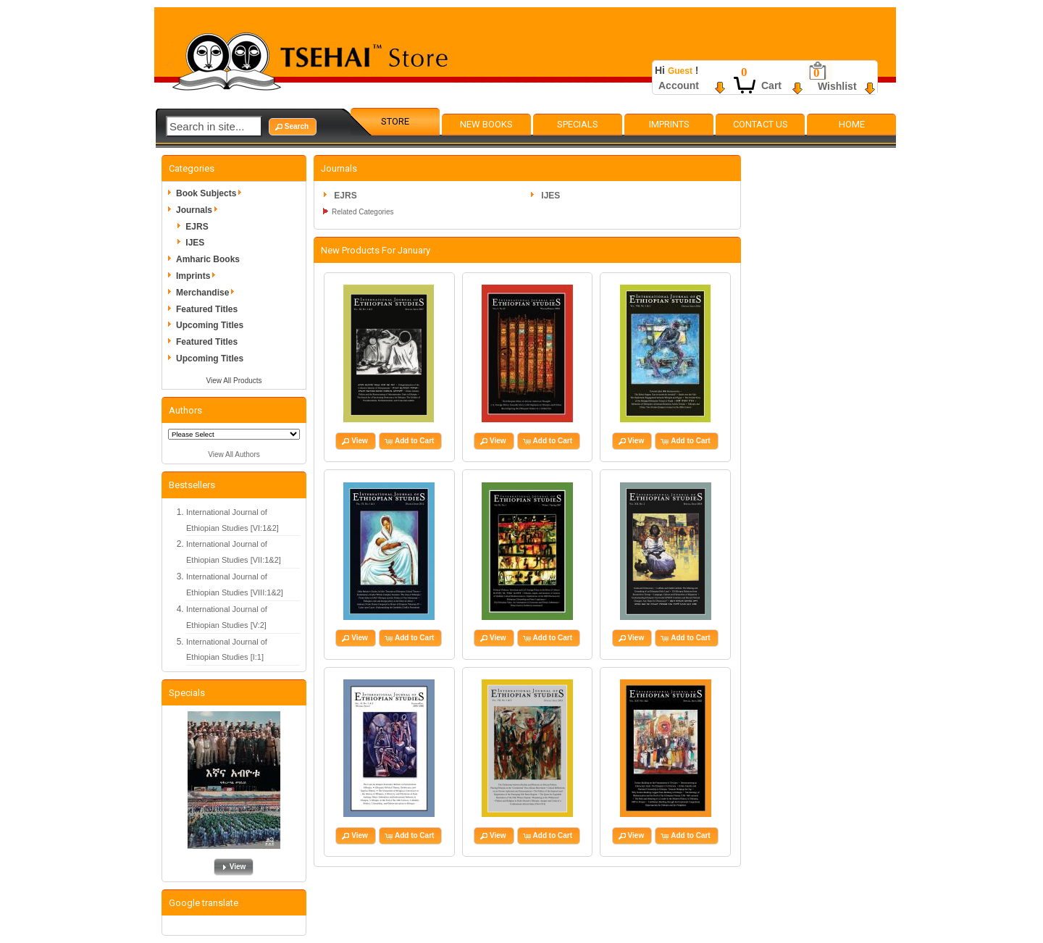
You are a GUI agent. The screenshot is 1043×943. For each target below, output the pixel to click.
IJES (194, 243)
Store (395, 121)
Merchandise (207, 293)
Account (678, 85)
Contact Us (760, 124)
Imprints (669, 124)
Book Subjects (211, 193)
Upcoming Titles (209, 325)
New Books (486, 124)
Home (852, 124)
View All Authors (234, 454)
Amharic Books (208, 259)
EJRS (196, 227)
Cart (771, 85)
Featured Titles (207, 309)
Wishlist (837, 86)
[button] (293, 126)
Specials (577, 124)
